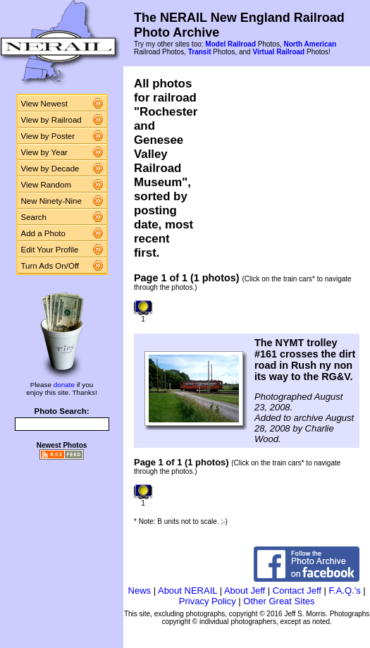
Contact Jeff (297, 590)
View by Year (44, 152)
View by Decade (50, 168)
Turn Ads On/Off (50, 266)
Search (34, 217)
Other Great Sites (278, 601)
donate (64, 385)
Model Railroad (230, 44)
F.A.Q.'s (345, 590)
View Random (46, 185)
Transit (199, 52)
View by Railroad (51, 120)
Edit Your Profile (50, 249)
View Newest (44, 103)
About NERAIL (187, 590)
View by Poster (48, 136)
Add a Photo (43, 233)
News (140, 590)
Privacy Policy (207, 601)
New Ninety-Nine (51, 201)
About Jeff (244, 590)
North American (309, 44)
